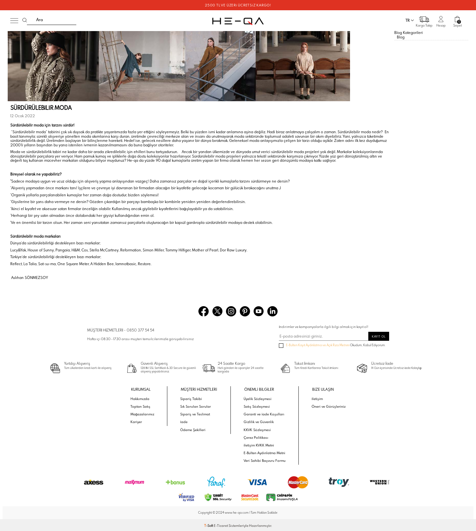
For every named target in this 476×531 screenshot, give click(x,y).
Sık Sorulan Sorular (196, 406)
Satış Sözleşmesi (257, 406)
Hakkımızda (141, 398)
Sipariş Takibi (192, 398)
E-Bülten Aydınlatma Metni (264, 452)
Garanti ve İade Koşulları (263, 413)
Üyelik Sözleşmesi (257, 398)
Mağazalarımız (144, 413)
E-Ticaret (221, 524)
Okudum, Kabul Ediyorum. (332, 345)
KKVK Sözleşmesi (257, 429)
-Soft (209, 524)
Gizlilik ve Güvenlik (258, 421)
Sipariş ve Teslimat (196, 413)
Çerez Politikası (256, 436)
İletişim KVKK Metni (259, 444)
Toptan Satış (141, 406)
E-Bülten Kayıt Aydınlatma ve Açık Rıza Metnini (317, 345)
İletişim (316, 398)
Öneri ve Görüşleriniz (327, 406)
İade (185, 421)
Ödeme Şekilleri (194, 429)
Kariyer (138, 421)
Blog (401, 36)
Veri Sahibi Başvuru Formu (264, 459)
